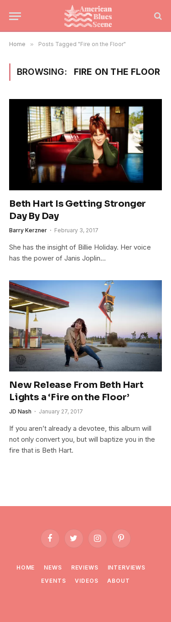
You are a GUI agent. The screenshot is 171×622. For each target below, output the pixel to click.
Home (25, 567)
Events (53, 580)
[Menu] (15, 16)
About (118, 580)
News (53, 567)
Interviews (126, 567)
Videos (86, 580)
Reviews (84, 567)
